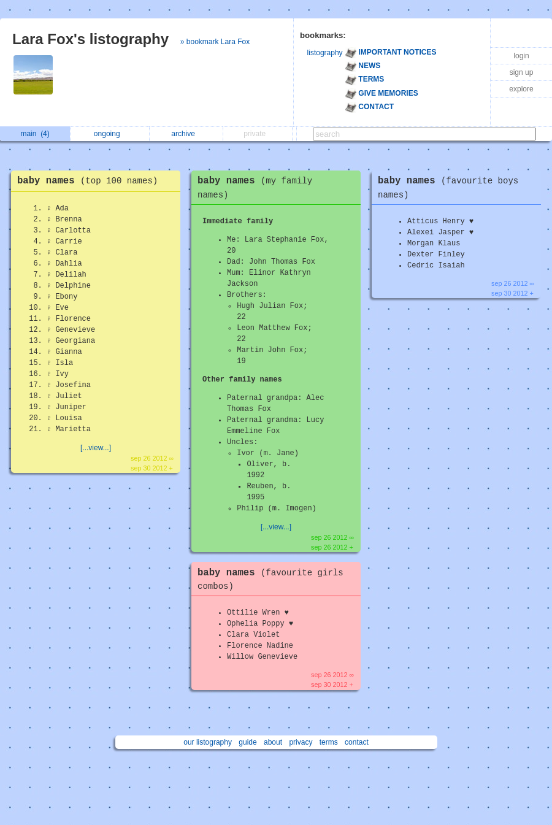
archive (186, 133)
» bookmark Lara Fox (215, 41)
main (34, 133)
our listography (207, 742)
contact (357, 742)
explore (521, 89)
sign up (522, 72)
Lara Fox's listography (90, 39)
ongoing (110, 133)
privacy (300, 742)
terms (329, 742)
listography (325, 52)
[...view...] (95, 447)
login (521, 56)
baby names (90, 180)
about (273, 742)
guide (247, 742)
